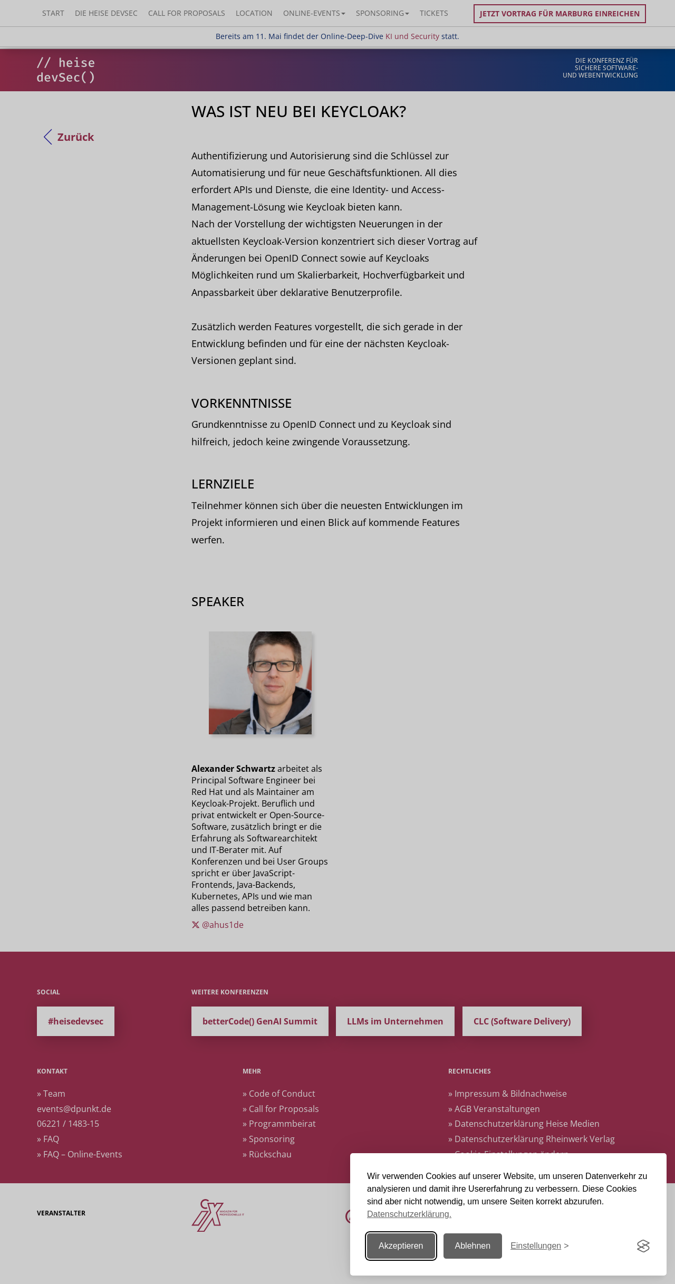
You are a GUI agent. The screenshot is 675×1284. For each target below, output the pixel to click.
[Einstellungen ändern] (539, 1246)
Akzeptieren (401, 1245)
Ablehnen (473, 1245)
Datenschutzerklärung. (409, 1214)
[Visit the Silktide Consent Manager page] (643, 1246)
